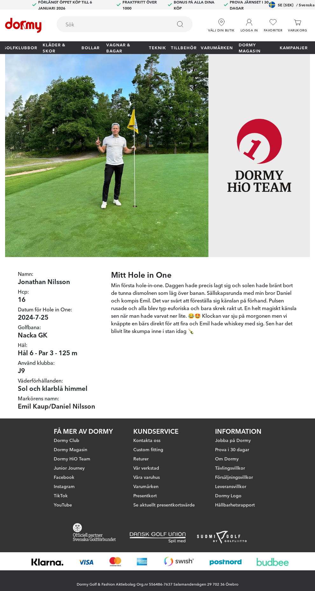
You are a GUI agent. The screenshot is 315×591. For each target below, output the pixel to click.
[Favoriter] (273, 25)
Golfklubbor (20, 47)
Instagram (64, 486)
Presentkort (145, 495)
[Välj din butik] (221, 25)
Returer (141, 458)
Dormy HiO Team (72, 458)
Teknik (157, 47)
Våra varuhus (146, 477)
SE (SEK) (292, 5)
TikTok (61, 495)
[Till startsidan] (23, 25)
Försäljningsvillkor (234, 477)
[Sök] (180, 24)
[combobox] (124, 24)
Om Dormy (227, 458)
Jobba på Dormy (233, 440)
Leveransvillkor (230, 486)
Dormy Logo (228, 495)
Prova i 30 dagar (232, 449)
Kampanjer (294, 47)
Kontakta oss (146, 440)
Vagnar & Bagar (118, 48)
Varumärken (217, 47)
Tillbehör (184, 47)
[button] (249, 25)
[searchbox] (110, 24)
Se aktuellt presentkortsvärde (164, 504)
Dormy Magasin (250, 48)
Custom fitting (148, 449)
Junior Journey (69, 468)
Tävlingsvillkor (230, 468)
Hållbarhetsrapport (235, 504)
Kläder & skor (54, 48)
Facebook (64, 477)
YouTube (63, 504)
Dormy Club (66, 440)
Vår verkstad (146, 468)
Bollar (90, 47)
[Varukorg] (297, 25)
